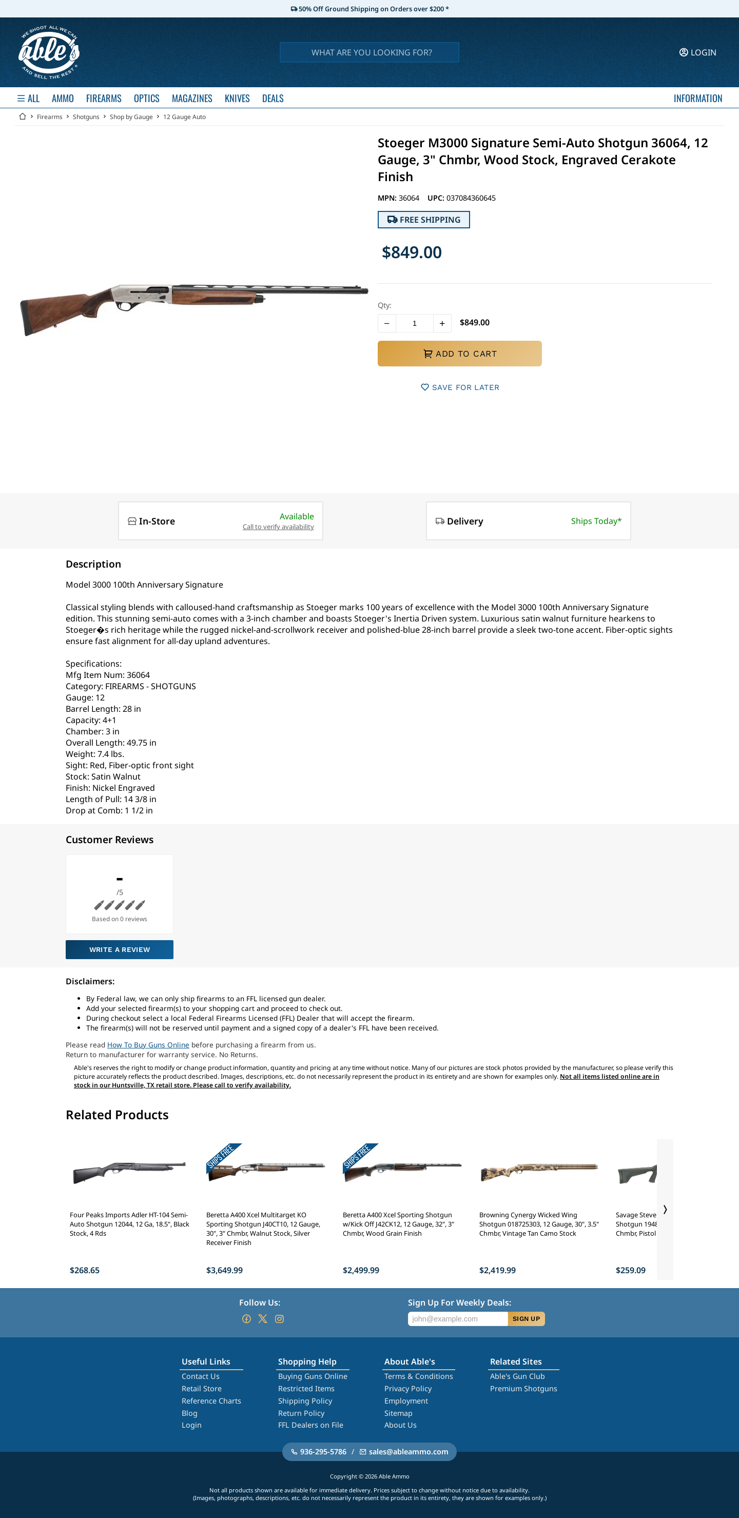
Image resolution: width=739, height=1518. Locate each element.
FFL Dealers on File (310, 1425)
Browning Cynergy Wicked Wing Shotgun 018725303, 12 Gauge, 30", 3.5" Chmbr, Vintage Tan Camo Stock (539, 1224)
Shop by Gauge (131, 116)
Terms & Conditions (418, 1376)
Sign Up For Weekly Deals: (459, 1302)
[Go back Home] (22, 116)
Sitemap (398, 1413)
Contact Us (201, 1376)
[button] (387, 323)
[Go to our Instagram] (279, 1319)
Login (192, 1425)
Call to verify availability (278, 526)
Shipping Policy (305, 1401)
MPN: (388, 198)
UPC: (436, 198)
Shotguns (86, 116)
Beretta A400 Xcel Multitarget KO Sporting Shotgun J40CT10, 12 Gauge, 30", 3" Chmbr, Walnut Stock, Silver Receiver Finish (263, 1228)
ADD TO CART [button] (460, 353)
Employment (406, 1401)
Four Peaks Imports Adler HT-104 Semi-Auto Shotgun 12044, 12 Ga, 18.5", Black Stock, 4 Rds (129, 1224)
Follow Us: (259, 1302)
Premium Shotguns (523, 1388)
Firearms (50, 116)
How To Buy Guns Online (148, 1044)
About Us (400, 1425)
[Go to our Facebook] (246, 1319)
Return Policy (301, 1413)
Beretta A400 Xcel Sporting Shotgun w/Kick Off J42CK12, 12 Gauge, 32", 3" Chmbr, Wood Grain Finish (398, 1224)
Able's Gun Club (517, 1376)
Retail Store (202, 1388)
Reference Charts (211, 1401)
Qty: (385, 305)
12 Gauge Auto (184, 116)
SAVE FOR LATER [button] (460, 387)
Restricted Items (306, 1388)
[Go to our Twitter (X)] (263, 1319)
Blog (190, 1413)
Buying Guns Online (312, 1376)
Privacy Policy (408, 1388)
